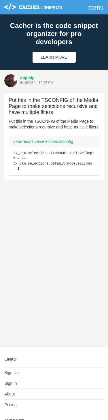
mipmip (27, 78)
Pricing (10, 404)
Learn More (54, 57)
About (9, 394)
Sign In (10, 383)
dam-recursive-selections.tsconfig (43, 141)
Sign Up (11, 372)
